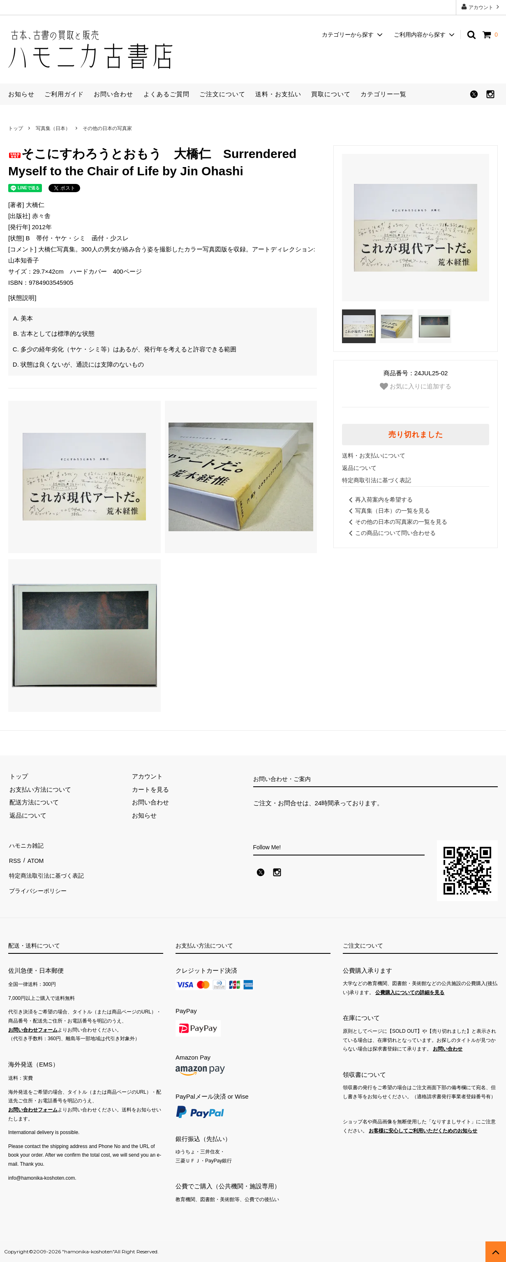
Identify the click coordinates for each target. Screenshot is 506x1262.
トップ (15, 128)
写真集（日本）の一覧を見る (388, 510)
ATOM (34, 857)
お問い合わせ (113, 94)
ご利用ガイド (64, 94)
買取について (331, 94)
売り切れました (415, 434)
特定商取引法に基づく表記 (376, 480)
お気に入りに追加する (415, 386)
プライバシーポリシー (39, 883)
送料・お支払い (278, 94)
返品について (359, 468)
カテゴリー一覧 (383, 94)
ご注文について (222, 94)
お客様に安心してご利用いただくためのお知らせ (423, 1131)
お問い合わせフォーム (33, 1030)
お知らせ (21, 94)
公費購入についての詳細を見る (409, 992)
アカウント (481, 6)
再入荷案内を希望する (379, 499)
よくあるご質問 (166, 94)
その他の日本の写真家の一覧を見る (396, 521)
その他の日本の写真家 (107, 128)
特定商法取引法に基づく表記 (48, 870)
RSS (14, 857)
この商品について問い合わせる (391, 533)
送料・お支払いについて (373, 455)
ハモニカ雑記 (26, 844)
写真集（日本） (53, 128)
